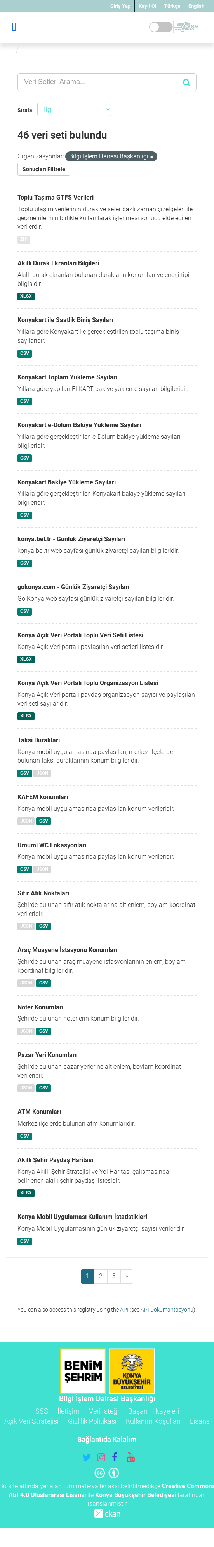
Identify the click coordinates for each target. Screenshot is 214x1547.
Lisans (200, 1421)
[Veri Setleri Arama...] (97, 82)
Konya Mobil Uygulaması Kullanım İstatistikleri (82, 1217)
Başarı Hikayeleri (153, 1411)
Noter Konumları (40, 1007)
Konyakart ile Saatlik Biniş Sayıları (65, 320)
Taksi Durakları (38, 740)
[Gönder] (187, 82)
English (196, 6)
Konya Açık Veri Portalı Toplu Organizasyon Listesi (87, 683)
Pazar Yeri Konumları (47, 1055)
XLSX (26, 296)
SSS (41, 1411)
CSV (24, 353)
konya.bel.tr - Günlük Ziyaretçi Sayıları (71, 539)
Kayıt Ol (147, 6)
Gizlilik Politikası (92, 1421)
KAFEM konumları (42, 797)
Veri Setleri (40, 50)
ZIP (24, 239)
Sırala (24, 110)
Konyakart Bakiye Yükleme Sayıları (66, 482)
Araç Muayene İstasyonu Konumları (67, 950)
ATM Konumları (39, 1112)
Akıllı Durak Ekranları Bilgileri (58, 263)
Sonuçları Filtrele (44, 169)
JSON (42, 773)
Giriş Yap (120, 6)
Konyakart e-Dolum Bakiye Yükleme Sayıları (79, 425)
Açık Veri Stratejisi (31, 1421)
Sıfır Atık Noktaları (43, 893)
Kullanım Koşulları (153, 1421)
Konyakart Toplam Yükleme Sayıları (67, 377)
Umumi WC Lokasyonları (51, 845)
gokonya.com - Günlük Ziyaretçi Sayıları (73, 587)
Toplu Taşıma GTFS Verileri (55, 197)
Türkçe (172, 6)
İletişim (68, 1411)
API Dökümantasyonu (167, 1310)
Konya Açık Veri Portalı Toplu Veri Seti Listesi (80, 635)
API (124, 1310)
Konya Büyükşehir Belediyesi (135, 1495)
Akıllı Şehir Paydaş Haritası (55, 1160)
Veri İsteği (104, 1411)
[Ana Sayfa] (9, 50)
